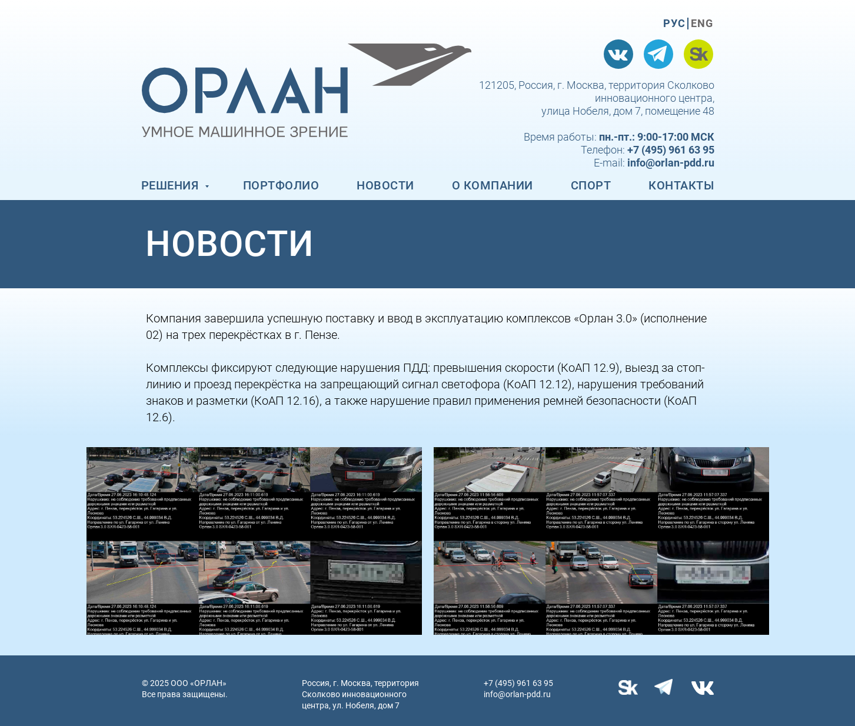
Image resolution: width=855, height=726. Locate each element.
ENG (702, 23)
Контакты (681, 185)
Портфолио (281, 185)
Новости (385, 185)
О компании (492, 185)
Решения (171, 185)
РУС (674, 23)
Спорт (591, 185)
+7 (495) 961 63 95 (518, 683)
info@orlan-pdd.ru (517, 694)
